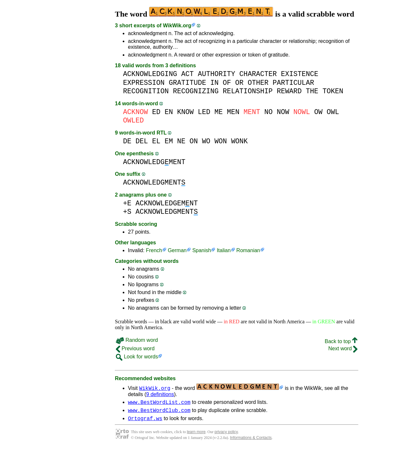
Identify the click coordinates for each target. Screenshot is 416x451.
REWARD (289, 91)
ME (219, 112)
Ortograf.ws (145, 421)
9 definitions (160, 394)
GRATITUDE (187, 82)
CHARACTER (258, 74)
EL (156, 141)
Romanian (248, 250)
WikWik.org (177, 25)
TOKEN (333, 91)
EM (169, 141)
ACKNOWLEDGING (150, 74)
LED (204, 112)
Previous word (135, 348)
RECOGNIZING (195, 91)
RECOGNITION (146, 91)
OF (227, 82)
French (154, 250)
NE (181, 141)
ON (193, 141)
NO (268, 112)
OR (239, 82)
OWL (332, 112)
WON (221, 141)
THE (312, 91)
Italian (224, 250)
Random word (137, 340)
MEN (233, 112)
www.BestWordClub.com (159, 412)
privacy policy (226, 434)
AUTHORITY (216, 74)
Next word (342, 348)
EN (169, 112)
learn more (196, 434)
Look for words (137, 356)
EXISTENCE (299, 74)
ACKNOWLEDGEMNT (166, 203)
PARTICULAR (293, 82)
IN (214, 82)
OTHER (258, 82)
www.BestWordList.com (159, 402)
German (177, 250)
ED (156, 112)
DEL (141, 141)
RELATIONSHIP (247, 91)
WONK (239, 141)
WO (206, 141)
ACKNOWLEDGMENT (154, 162)
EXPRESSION (144, 82)
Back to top (341, 341)
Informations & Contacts (251, 440)
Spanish (201, 250)
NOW (283, 112)
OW (318, 112)
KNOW (185, 112)
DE (127, 141)
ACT (187, 74)
